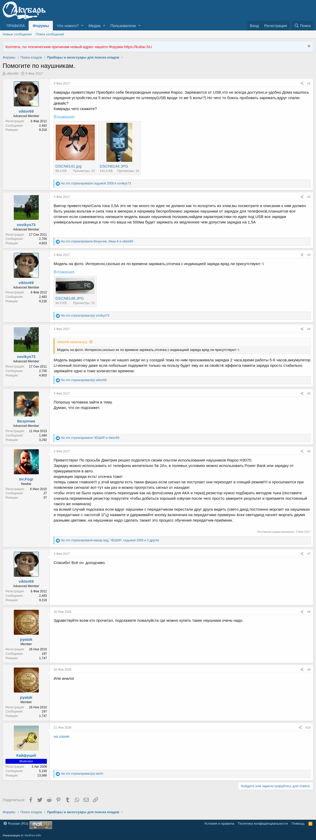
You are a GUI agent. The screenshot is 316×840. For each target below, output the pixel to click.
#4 (309, 329)
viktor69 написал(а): (72, 342)
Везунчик (26, 421)
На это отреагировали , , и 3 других (110, 540)
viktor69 (12, 73)
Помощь (298, 823)
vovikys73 (26, 224)
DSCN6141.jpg (68, 166)
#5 (309, 393)
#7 (309, 554)
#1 (309, 83)
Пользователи (123, 25)
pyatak (26, 639)
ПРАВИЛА (16, 25)
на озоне (61, 736)
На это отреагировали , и (97, 241)
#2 (309, 197)
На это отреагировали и (96, 183)
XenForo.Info (32, 835)
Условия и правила (219, 823)
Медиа (94, 25)
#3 (309, 255)
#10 (308, 727)
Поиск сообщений (50, 34)
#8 (309, 612)
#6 (309, 451)
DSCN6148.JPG (69, 298)
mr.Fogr (26, 479)
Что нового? (68, 25)
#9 (309, 669)
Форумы (41, 25)
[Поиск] (302, 25)
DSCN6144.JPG (114, 166)
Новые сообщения (17, 34)
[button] (82, 25)
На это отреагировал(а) (85, 315)
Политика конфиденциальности (263, 823)
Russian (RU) (16, 823)
